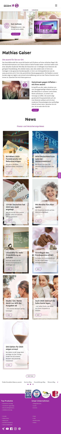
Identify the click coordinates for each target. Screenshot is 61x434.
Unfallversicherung (7, 410)
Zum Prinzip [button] (16, 34)
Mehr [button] (9, 173)
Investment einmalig (8, 403)
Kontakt (59, 175)
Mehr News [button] (30, 376)
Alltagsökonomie (37, 403)
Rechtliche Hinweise (8, 422)
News (34, 416)
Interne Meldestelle (7, 424)
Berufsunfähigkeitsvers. (8, 408)
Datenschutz (6, 418)
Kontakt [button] (35, 110)
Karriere (35, 408)
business (35, 10)
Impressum (5, 420)
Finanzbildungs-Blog (39, 382)
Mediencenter (36, 420)
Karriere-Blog (28, 382)
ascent (25, 10)
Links (34, 418)
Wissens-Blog (51, 382)
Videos (34, 422)
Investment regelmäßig (8, 405)
